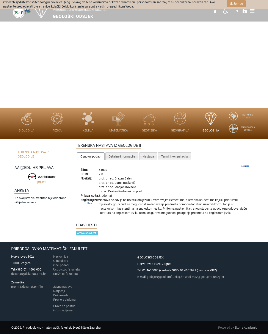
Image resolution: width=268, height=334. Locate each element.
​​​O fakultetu (60, 261)
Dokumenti (60, 295)
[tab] (91, 156)
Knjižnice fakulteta (65, 273)
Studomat (105, 195)
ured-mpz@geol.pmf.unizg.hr (204, 276)
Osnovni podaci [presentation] (90, 156)
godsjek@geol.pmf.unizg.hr (165, 276)
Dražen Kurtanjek (120, 191)
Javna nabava (62, 286)
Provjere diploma (64, 299)
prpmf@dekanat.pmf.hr (27, 286)
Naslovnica (60, 256)
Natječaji (59, 291)
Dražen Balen (123, 178)
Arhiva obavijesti (87, 233)
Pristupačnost (225, 11)
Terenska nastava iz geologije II (33, 154)
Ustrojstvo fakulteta (66, 269)
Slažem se (236, 3)
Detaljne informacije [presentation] (122, 156)
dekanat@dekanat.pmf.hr (28, 273)
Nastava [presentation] (148, 156)
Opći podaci (61, 265)
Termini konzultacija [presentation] (174, 156)
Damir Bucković (124, 182)
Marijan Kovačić (125, 187)
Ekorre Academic (246, 327)
